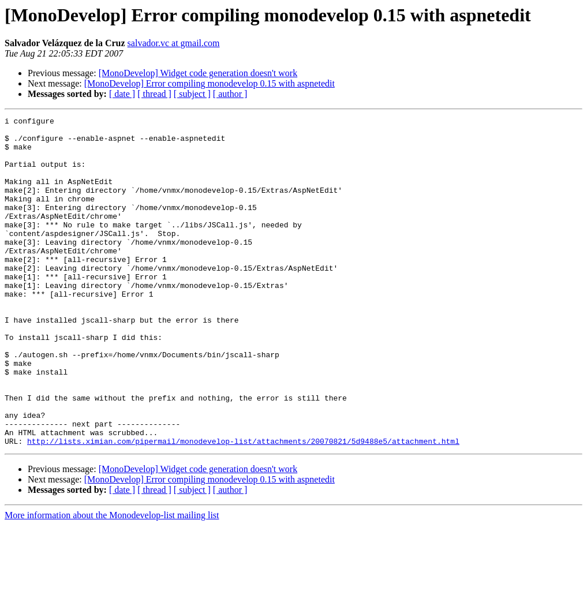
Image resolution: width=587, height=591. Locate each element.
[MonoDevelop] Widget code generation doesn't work (198, 73)
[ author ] (230, 94)
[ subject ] (192, 94)
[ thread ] (154, 94)
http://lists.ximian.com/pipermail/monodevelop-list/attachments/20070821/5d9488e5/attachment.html (243, 507)
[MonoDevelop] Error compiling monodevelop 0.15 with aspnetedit (209, 83)
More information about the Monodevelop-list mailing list (112, 581)
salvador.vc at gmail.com (174, 43)
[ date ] (122, 94)
